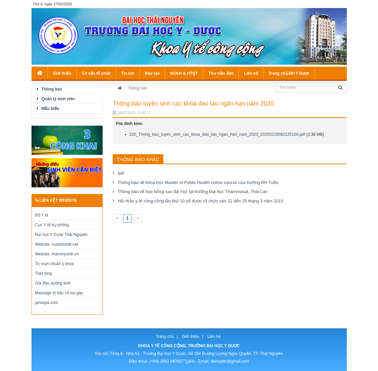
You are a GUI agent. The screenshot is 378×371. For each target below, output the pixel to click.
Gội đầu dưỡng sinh (53, 283)
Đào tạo (152, 73)
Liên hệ (251, 73)
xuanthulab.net (65, 244)
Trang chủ (165, 336)
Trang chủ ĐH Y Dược (289, 73)
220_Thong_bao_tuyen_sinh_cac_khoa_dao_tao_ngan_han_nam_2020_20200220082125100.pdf (217, 134)
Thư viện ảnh (220, 73)
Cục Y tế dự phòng (52, 225)
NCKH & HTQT (184, 73)
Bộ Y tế (42, 215)
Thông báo (52, 89)
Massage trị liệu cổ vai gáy (59, 293)
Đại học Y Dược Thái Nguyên (61, 234)
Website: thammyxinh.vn (57, 254)
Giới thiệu (62, 73)
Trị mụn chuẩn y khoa (54, 263)
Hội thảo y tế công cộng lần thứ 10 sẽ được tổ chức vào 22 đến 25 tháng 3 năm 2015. (201, 200)
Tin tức (127, 73)
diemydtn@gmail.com (230, 361)
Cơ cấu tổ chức (96, 73)
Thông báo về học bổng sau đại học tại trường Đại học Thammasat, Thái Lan (193, 191)
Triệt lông (43, 273)
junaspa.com (46, 302)
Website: (43, 244)
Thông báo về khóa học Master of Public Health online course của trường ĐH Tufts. (198, 182)
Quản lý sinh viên (58, 99)
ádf (121, 173)
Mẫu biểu (50, 108)
